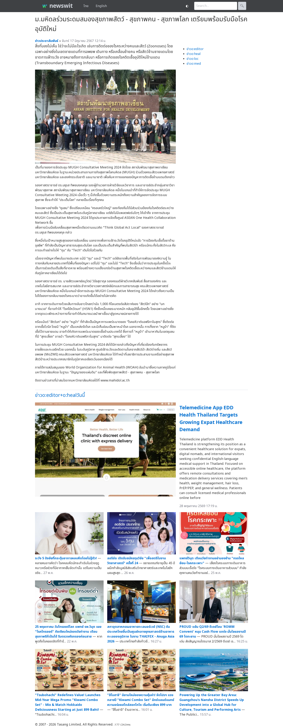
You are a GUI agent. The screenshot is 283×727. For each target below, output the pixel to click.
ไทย (86, 6)
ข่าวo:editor (195, 49)
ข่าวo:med (194, 63)
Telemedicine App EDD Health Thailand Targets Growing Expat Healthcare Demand (210, 419)
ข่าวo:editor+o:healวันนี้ (60, 395)
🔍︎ (242, 5)
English (101, 6)
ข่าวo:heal (194, 54)
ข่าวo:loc (193, 58)
